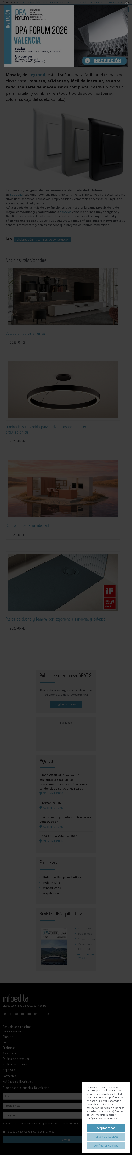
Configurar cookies (106, 1145)
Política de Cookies (106, 1136)
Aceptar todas (105, 1128)
